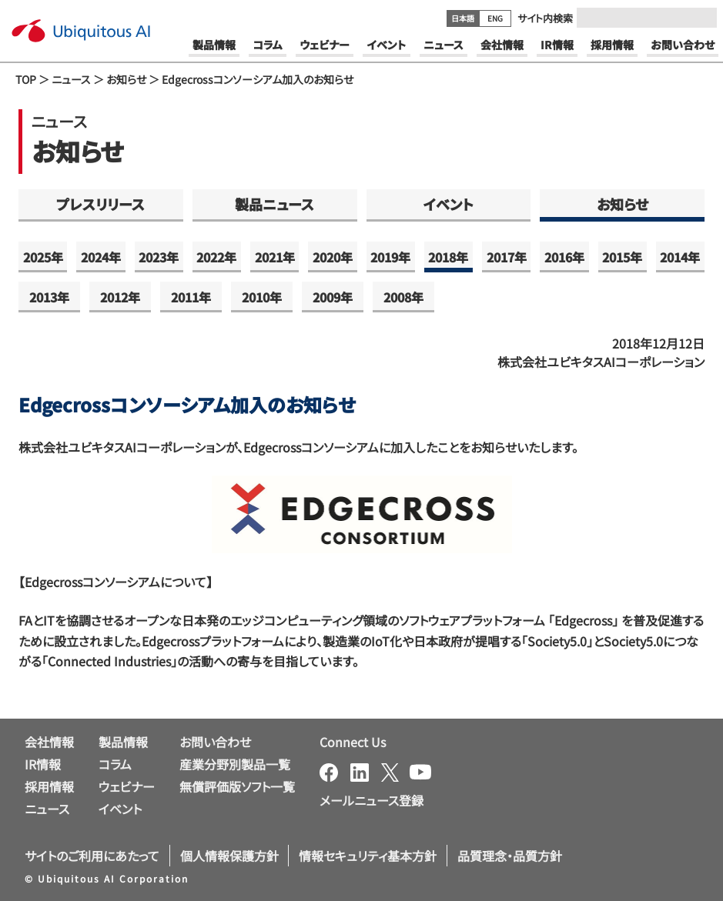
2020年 (333, 257)
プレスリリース (100, 204)
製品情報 (123, 741)
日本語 (462, 18)
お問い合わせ (215, 741)
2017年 (507, 257)
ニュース (71, 79)
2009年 (333, 297)
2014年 (680, 257)
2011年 (191, 297)
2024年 (101, 257)
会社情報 (49, 741)
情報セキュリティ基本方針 (368, 855)
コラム (115, 764)
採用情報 (49, 786)
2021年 (275, 257)
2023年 (159, 257)
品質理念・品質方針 (509, 855)
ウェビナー (127, 786)
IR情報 (43, 764)
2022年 (216, 257)
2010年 (262, 297)
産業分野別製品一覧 (234, 764)
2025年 (43, 257)
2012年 (120, 297)
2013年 (49, 297)
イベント (448, 204)
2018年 (448, 257)
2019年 (390, 257)
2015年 (622, 257)
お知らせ (126, 79)
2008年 (403, 297)
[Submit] (700, 17)
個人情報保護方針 (229, 855)
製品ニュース (274, 204)
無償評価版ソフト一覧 (237, 786)
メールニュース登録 (371, 800)
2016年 (564, 257)
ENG (495, 18)
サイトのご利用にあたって (92, 855)
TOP (25, 79)
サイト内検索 (545, 18)
